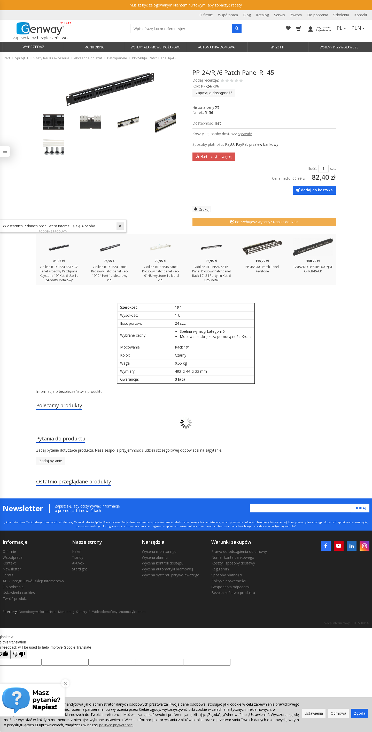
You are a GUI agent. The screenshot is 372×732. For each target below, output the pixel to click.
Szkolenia (341, 14)
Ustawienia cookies (19, 592)
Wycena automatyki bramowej (167, 569)
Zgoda (360, 713)
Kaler (76, 551)
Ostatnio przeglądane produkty (73, 481)
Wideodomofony (104, 612)
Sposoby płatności (226, 574)
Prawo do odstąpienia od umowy (239, 551)
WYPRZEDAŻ (33, 46)
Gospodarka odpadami (230, 586)
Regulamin (220, 569)
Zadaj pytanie (50, 460)
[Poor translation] (19, 654)
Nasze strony (87, 542)
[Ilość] (323, 168)
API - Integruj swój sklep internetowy (33, 580)
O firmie (206, 14)
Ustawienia (314, 713)
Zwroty (296, 14)
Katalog (262, 14)
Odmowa (338, 713)
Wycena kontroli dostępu (162, 563)
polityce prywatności (116, 724)
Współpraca (228, 14)
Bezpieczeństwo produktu (233, 592)
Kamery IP (83, 612)
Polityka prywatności (228, 580)
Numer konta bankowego (232, 557)
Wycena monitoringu (159, 551)
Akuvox (78, 563)
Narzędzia (153, 542)
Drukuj (202, 209)
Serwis (279, 14)
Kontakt (360, 14)
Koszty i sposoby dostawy (233, 563)
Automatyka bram (132, 612)
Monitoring (66, 612)
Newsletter (12, 569)
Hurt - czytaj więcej (214, 156)
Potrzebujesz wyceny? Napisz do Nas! (264, 221)
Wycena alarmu (155, 557)
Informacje (15, 542)
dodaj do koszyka (317, 189)
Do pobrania (317, 14)
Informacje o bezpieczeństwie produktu (69, 391)
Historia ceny (205, 107)
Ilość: (312, 168)
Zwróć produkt (15, 598)
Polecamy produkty (59, 405)
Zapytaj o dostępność (214, 92)
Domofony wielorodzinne (37, 612)
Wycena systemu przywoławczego (170, 574)
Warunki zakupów (231, 542)
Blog (247, 14)
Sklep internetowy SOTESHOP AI (346, 623)
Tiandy (77, 557)
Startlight (79, 569)
